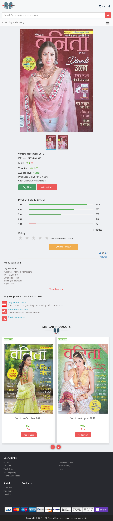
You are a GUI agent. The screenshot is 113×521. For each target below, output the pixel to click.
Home (6, 462)
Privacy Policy (64, 465)
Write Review (63, 246)
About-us (7, 465)
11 (108, 253)
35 (28, 162)
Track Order (9, 469)
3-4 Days (44, 176)
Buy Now (27, 187)
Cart (102, 6)
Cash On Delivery (66, 462)
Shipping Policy (10, 472)
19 (103, 253)
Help (61, 469)
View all (103, 256)
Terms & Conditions (12, 476)
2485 (53, 239)
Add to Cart (46, 187)
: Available (41, 180)
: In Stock (35, 172)
